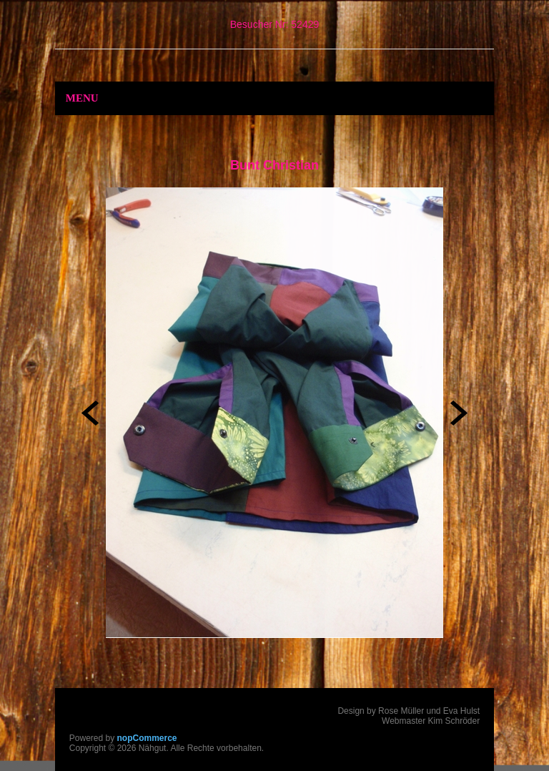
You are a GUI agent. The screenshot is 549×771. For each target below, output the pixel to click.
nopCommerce (147, 738)
